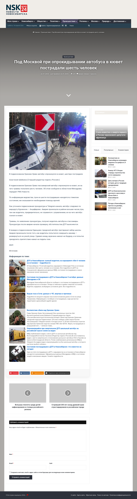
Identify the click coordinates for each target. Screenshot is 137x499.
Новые (96, 150)
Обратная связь (91, 495)
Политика (54, 21)
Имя (11, 454)
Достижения (119, 21)
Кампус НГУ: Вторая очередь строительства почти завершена (116, 173)
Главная (36, 32)
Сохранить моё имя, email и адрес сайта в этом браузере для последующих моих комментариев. (43, 472)
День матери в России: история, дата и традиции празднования (117, 183)
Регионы (83, 21)
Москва (94, 21)
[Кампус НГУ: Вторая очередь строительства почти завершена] (101, 173)
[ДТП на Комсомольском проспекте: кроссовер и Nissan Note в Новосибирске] (101, 194)
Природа (105, 21)
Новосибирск (27, 21)
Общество (41, 21)
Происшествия (69, 21)
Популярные (108, 150)
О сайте (73, 495)
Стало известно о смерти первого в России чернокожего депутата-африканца (111, 135)
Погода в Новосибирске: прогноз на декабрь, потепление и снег (116, 206)
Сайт (50, 463)
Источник (13, 251)
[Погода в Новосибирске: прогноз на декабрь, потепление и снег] (101, 206)
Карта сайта (81, 495)
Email (11, 463)
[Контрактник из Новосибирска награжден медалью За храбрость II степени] (101, 161)
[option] (111, 128)
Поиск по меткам (103, 495)
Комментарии (123, 150)
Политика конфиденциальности (120, 495)
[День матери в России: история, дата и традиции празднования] (101, 184)
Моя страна (12, 21)
